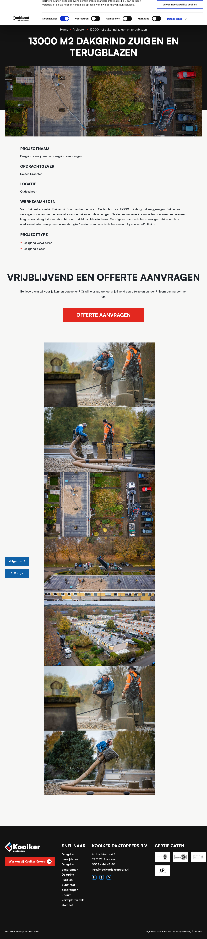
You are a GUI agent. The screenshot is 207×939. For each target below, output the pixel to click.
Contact (67, 905)
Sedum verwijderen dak (73, 897)
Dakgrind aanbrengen (70, 867)
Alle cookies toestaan (180, 8)
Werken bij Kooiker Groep (30, 861)
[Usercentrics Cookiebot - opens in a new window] (21, 41)
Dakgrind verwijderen (38, 242)
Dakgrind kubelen (68, 877)
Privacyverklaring (182, 931)
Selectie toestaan (180, 17)
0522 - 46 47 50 (103, 864)
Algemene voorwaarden (158, 931)
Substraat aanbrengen (70, 887)
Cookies (198, 931)
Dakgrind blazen (34, 248)
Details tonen (174, 41)
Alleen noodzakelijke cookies (180, 27)
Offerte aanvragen (103, 315)
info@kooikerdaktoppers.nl (110, 869)
